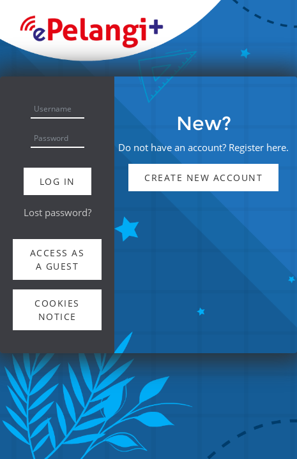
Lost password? (57, 212)
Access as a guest (57, 259)
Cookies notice (57, 310)
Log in (57, 181)
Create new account (203, 177)
